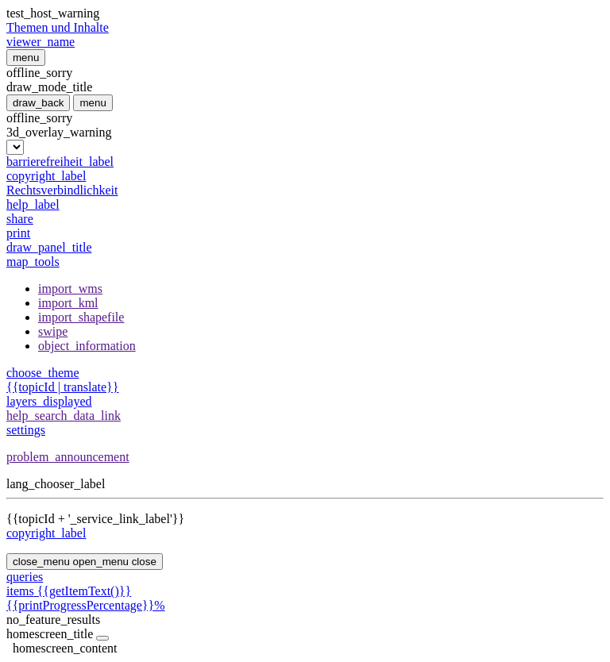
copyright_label (46, 176)
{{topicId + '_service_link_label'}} (95, 518)
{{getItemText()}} (305, 598)
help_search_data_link (63, 415)
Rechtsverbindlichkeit (62, 190)
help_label (33, 204)
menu (26, 58)
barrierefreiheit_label (60, 161)
